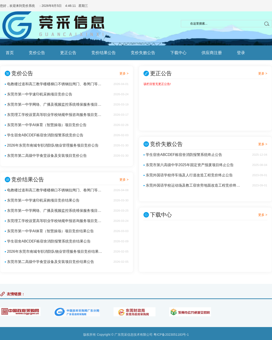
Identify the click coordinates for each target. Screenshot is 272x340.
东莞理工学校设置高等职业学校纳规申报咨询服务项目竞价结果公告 (55, 221)
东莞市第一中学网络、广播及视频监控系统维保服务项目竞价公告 (55, 104)
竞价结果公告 (103, 52)
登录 (241, 52)
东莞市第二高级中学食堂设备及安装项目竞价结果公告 (50, 262)
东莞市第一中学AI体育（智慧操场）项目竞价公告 (47, 125)
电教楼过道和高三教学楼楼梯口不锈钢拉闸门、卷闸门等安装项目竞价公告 (55, 84)
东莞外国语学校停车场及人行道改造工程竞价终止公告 (189, 175)
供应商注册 (212, 52)
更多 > (124, 73)
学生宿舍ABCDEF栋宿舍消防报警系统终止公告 (184, 155)
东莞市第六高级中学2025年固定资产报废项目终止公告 (190, 165)
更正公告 (68, 52)
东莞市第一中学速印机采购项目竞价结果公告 (43, 200)
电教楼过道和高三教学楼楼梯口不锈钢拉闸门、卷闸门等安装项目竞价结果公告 (55, 190)
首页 (10, 52)
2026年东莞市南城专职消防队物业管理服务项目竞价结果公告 (55, 251)
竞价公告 (37, 52)
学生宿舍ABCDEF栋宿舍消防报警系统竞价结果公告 (49, 241)
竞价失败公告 (143, 52)
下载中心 (178, 52)
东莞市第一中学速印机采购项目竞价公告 (39, 94)
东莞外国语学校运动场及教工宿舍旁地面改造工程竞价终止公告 (194, 185)
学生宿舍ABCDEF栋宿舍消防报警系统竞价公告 (45, 135)
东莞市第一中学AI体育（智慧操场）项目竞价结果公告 (50, 231)
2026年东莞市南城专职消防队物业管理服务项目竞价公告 (53, 145)
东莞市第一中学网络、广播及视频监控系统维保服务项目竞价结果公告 (55, 210)
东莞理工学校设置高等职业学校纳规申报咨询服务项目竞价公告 (55, 115)
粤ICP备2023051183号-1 (171, 334)
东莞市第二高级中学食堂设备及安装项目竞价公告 (47, 156)
